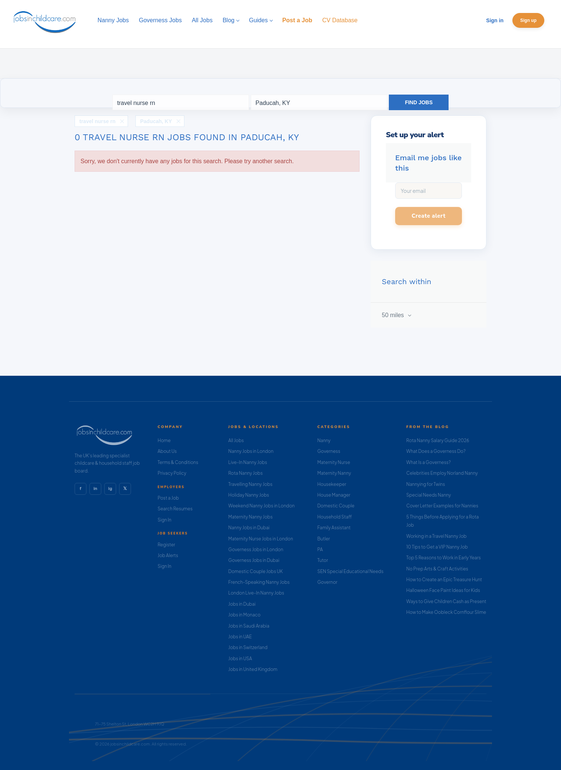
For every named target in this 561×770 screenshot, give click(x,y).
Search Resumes (175, 508)
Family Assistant (334, 527)
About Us (167, 451)
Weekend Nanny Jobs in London (261, 506)
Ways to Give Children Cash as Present (446, 601)
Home (164, 440)
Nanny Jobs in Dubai (248, 527)
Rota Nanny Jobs (245, 473)
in (95, 488)
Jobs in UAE (240, 636)
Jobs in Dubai (242, 604)
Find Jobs (419, 102)
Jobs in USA (240, 658)
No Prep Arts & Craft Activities (437, 569)
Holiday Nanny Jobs (248, 495)
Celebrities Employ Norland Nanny (442, 473)
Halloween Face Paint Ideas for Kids (443, 590)
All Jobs (236, 440)
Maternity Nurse (333, 462)
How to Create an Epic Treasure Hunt (444, 579)
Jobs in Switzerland (248, 647)
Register (166, 544)
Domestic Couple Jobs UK (255, 571)
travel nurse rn (97, 121)
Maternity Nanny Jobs (250, 517)
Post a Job (168, 498)
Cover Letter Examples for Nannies (442, 506)
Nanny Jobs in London (250, 451)
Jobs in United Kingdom (252, 669)
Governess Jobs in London (255, 549)
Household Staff (334, 517)
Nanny (324, 440)
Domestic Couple (335, 506)
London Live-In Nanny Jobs (256, 593)
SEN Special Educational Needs (350, 571)
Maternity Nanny (334, 473)
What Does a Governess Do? (436, 451)
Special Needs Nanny (428, 495)
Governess (328, 451)
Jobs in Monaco (244, 615)
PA (320, 549)
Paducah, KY (156, 121)
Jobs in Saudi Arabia (248, 626)
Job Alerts (168, 555)
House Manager (333, 495)
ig (110, 488)
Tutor (322, 560)
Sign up (528, 20)
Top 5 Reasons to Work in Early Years (443, 557)
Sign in (494, 20)
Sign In (164, 520)
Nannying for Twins (425, 484)
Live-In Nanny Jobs (247, 462)
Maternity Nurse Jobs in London (260, 539)
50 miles (394, 315)
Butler (323, 539)
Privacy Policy (172, 473)
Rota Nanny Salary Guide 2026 (437, 440)
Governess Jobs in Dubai (253, 560)
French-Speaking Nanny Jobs (258, 582)
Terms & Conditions (178, 462)
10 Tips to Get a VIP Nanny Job (437, 547)
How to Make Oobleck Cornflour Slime (446, 612)
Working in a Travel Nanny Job (436, 536)
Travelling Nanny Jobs (250, 484)
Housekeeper (331, 484)
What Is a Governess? (428, 462)
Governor (327, 582)
